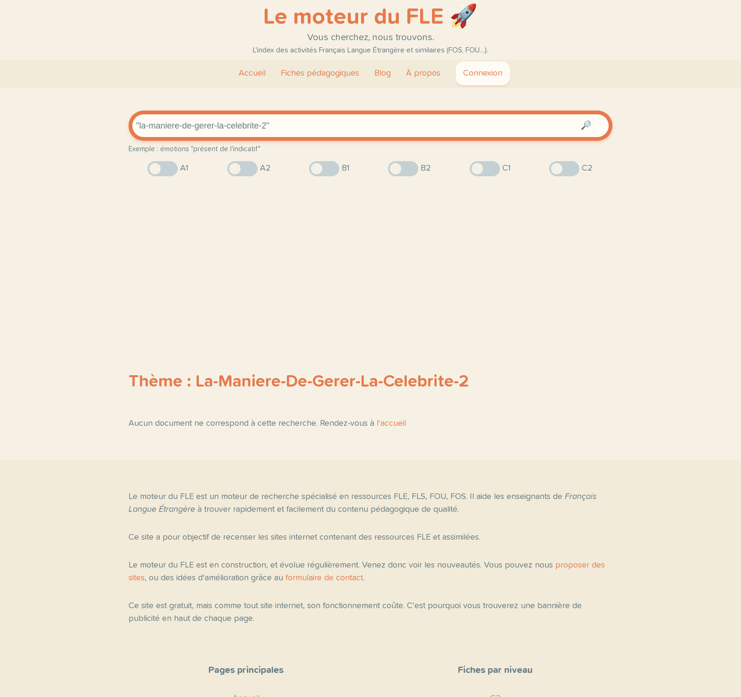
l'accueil (391, 423)
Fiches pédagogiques (320, 73)
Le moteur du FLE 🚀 (370, 17)
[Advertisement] (370, 257)
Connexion (482, 73)
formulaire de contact (324, 578)
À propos (423, 73)
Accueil (252, 73)
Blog (382, 73)
